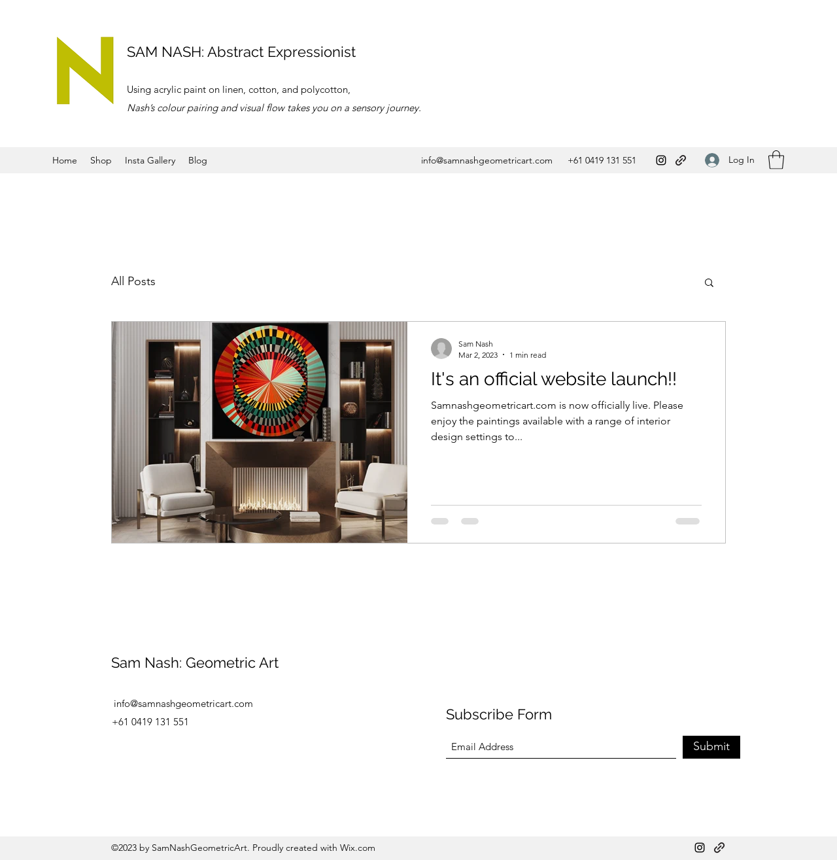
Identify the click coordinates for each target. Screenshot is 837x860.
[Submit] (711, 747)
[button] (776, 159)
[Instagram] (661, 160)
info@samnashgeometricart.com (487, 160)
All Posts (133, 281)
